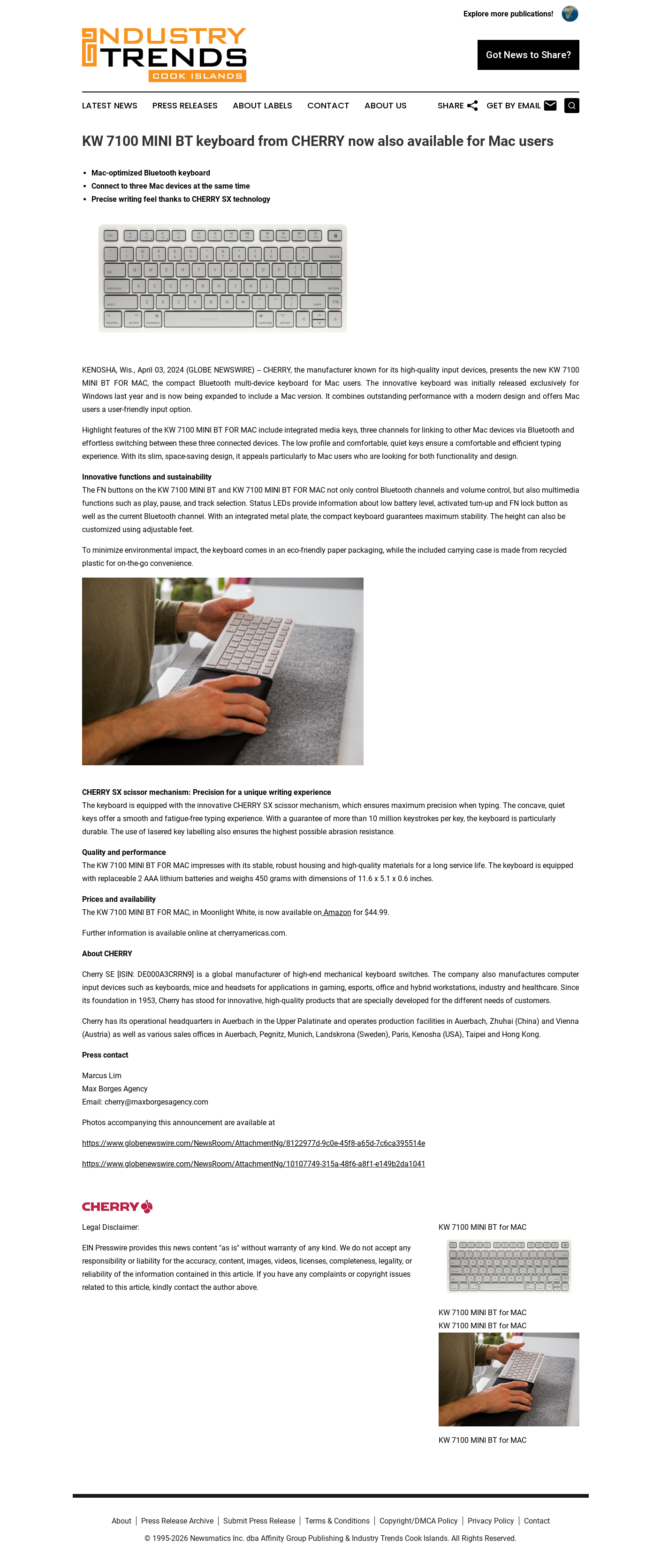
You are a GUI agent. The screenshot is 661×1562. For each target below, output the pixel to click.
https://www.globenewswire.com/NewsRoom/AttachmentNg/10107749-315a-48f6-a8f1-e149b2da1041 (253, 1163)
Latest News (109, 105)
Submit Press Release (259, 1520)
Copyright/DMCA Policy (419, 1520)
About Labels (262, 105)
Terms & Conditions (337, 1520)
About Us (386, 105)
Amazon (336, 912)
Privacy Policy (491, 1520)
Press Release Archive (177, 1520)
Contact (328, 105)
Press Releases (185, 105)
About (121, 1520)
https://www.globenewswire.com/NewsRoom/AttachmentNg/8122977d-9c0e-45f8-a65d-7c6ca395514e (253, 1143)
